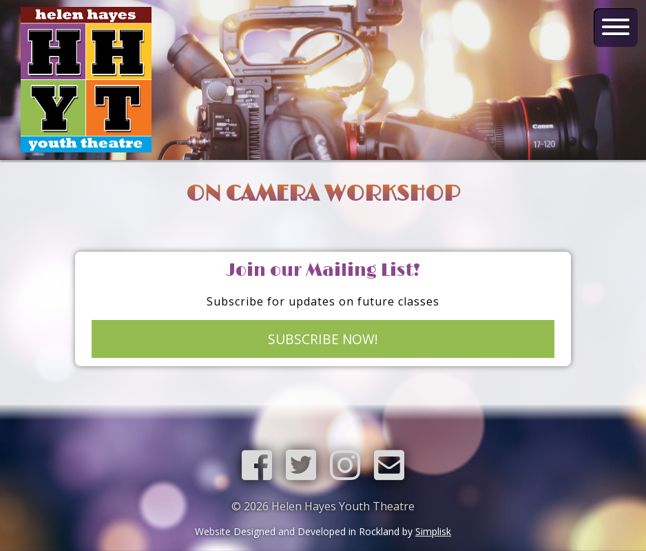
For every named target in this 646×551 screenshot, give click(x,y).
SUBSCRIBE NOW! (323, 339)
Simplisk (433, 531)
